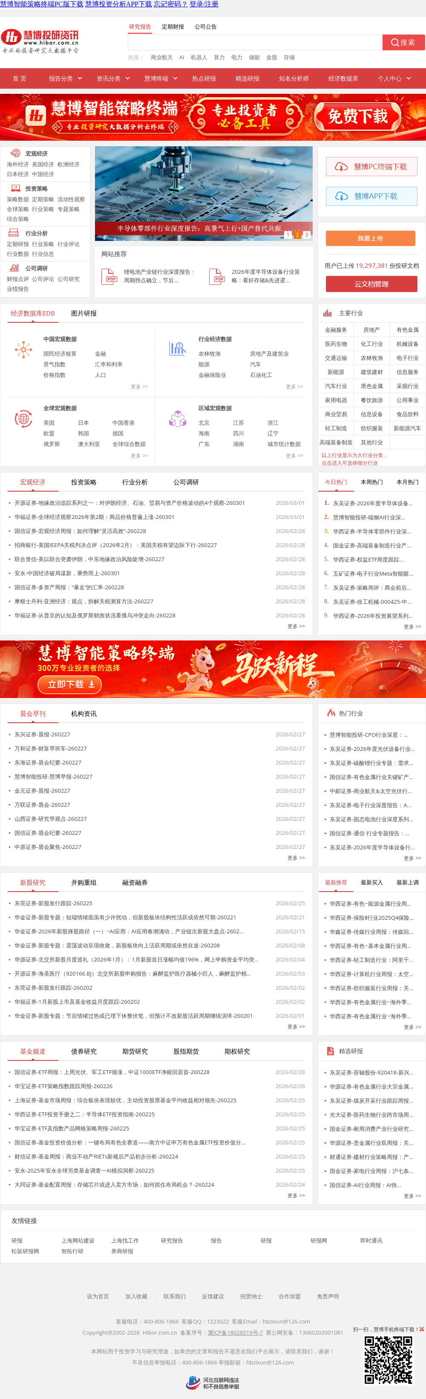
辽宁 (273, 433)
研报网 (319, 1240)
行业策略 (43, 209)
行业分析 (37, 233)
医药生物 (336, 344)
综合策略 (18, 219)
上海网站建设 (78, 1240)
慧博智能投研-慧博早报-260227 (53, 776)
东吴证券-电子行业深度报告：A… (371, 805)
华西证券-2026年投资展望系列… (368, 616)
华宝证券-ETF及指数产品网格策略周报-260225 (71, 1128)
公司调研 (37, 268)
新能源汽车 (407, 428)
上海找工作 (125, 1240)
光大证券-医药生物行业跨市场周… (371, 1114)
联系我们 (175, 1296)
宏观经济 (37, 153)
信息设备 (372, 414)
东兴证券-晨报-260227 (42, 734)
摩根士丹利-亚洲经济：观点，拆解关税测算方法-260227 (83, 601)
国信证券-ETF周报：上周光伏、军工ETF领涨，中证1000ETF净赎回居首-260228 (112, 1072)
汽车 (255, 364)
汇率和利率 (109, 364)
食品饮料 (408, 414)
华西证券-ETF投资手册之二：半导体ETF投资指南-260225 (84, 1114)
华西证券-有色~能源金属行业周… (370, 903)
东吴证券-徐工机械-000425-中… (368, 601)
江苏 (238, 422)
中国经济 (43, 174)
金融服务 (336, 329)
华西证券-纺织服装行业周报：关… (371, 988)
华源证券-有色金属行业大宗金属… (371, 1086)
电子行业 (408, 358)
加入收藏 (136, 1296)
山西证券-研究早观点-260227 (50, 819)
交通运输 (336, 358)
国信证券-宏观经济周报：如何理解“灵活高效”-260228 (80, 531)
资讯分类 (109, 78)
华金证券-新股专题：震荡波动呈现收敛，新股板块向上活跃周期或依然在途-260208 (117, 945)
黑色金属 (372, 386)
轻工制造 (336, 428)
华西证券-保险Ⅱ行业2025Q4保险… (372, 917)
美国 (49, 422)
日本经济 (18, 174)
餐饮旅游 (372, 400)
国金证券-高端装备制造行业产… (367, 545)
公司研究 (69, 279)
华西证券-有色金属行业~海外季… (370, 1002)
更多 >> (139, 386)
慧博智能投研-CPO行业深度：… (369, 735)
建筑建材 (372, 372)
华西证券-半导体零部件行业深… (367, 531)
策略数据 (18, 199)
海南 (204, 433)
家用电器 (336, 400)
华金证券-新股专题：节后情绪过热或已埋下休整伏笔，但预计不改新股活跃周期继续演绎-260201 (133, 1016)
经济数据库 (343, 78)
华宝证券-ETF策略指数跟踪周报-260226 (63, 1086)
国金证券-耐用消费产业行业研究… (371, 1129)
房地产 (371, 329)
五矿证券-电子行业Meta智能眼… (368, 573)
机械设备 (408, 344)
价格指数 (54, 375)
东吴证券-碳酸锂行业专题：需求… (371, 763)
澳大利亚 (89, 444)
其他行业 (372, 442)
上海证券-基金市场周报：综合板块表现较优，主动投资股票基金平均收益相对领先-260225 (125, 1100)
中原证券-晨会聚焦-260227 (47, 847)
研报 (17, 1240)
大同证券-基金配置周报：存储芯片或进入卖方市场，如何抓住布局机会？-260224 (114, 1184)
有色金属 (408, 329)
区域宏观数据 (215, 408)
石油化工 (261, 375)
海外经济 (18, 164)
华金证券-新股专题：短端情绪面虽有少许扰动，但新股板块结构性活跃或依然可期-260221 (125, 917)
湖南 (238, 444)
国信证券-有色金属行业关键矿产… (371, 777)
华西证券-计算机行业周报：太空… (371, 974)
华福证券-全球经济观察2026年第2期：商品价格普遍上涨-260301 (94, 517)
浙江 (273, 422)
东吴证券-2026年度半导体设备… (368, 503)
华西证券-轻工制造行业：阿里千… (371, 960)
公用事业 (408, 400)
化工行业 (372, 344)
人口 (100, 375)
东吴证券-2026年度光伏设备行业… (372, 749)
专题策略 (69, 209)
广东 (204, 444)
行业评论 (69, 244)
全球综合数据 (129, 444)
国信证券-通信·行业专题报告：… (369, 833)
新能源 (336, 372)
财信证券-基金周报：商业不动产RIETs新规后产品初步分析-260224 (96, 1156)
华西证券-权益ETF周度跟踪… (363, 559)
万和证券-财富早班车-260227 (50, 748)
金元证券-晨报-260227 (42, 790)
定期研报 (18, 244)
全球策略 (18, 209)
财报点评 (18, 279)
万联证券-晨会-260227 (42, 804)
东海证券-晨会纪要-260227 (47, 762)
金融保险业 (212, 375)
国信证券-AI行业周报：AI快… (365, 1185)
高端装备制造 (336, 442)
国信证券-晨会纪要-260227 (47, 833)
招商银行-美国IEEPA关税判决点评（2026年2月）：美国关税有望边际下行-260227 (115, 545)
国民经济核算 (60, 353)
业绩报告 (18, 289)
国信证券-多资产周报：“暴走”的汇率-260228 (69, 587)
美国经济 (43, 164)
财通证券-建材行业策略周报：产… (371, 1157)
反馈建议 (213, 1296)
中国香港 (123, 422)
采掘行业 (408, 386)
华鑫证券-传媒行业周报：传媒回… (371, 932)
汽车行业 (336, 386)
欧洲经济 (69, 164)
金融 (100, 353)
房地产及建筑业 (269, 353)
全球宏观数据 (60, 408)
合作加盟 (290, 1296)
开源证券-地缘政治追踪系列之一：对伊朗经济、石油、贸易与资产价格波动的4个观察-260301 (129, 503)
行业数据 (18, 254)
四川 (238, 433)
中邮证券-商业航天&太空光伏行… (371, 791)
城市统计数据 (284, 444)
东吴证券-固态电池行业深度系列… (371, 819)
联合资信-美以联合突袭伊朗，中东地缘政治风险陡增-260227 (89, 559)
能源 (204, 364)
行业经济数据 (215, 339)
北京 (204, 422)
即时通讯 (371, 1240)
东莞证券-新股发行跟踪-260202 (53, 987)
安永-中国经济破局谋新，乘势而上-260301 (67, 573)
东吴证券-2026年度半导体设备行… (372, 847)
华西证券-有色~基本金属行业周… (370, 946)
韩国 (83, 433)
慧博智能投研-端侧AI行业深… (364, 517)
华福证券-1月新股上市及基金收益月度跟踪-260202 (77, 1001)
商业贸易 (336, 414)
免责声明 (328, 1296)
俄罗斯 (51, 444)
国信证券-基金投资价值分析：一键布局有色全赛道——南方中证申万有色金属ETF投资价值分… (129, 1142)
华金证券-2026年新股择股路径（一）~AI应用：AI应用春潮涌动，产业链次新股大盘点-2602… (129, 931)
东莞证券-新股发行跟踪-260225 (53, 903)
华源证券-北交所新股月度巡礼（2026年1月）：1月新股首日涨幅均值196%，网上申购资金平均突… (136, 959)
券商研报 (122, 1251)
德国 (118, 433)
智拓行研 (72, 1251)
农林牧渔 (210, 353)
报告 (216, 1240)
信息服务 (408, 372)
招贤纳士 (251, 1296)
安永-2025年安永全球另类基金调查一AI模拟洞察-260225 (84, 1170)
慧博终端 (156, 78)
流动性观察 (71, 199)
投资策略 (37, 188)
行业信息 (43, 254)
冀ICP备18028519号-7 (235, 1332)
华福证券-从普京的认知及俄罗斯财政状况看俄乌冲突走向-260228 (95, 615)
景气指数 (54, 364)
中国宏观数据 (60, 339)
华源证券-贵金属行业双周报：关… (371, 1143)
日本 (83, 422)
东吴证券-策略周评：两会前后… (367, 587)
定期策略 (43, 199)
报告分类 (61, 78)
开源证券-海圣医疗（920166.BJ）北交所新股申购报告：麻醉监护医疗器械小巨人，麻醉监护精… (132, 973)
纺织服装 (372, 428)
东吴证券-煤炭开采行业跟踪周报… (371, 1100)
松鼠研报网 (25, 1251)
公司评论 (43, 279)
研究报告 (172, 1240)
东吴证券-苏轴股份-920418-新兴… (372, 1072)
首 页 (19, 78)
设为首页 (98, 1296)
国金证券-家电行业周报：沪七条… (371, 1171)
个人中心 (390, 78)
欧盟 (49, 433)
